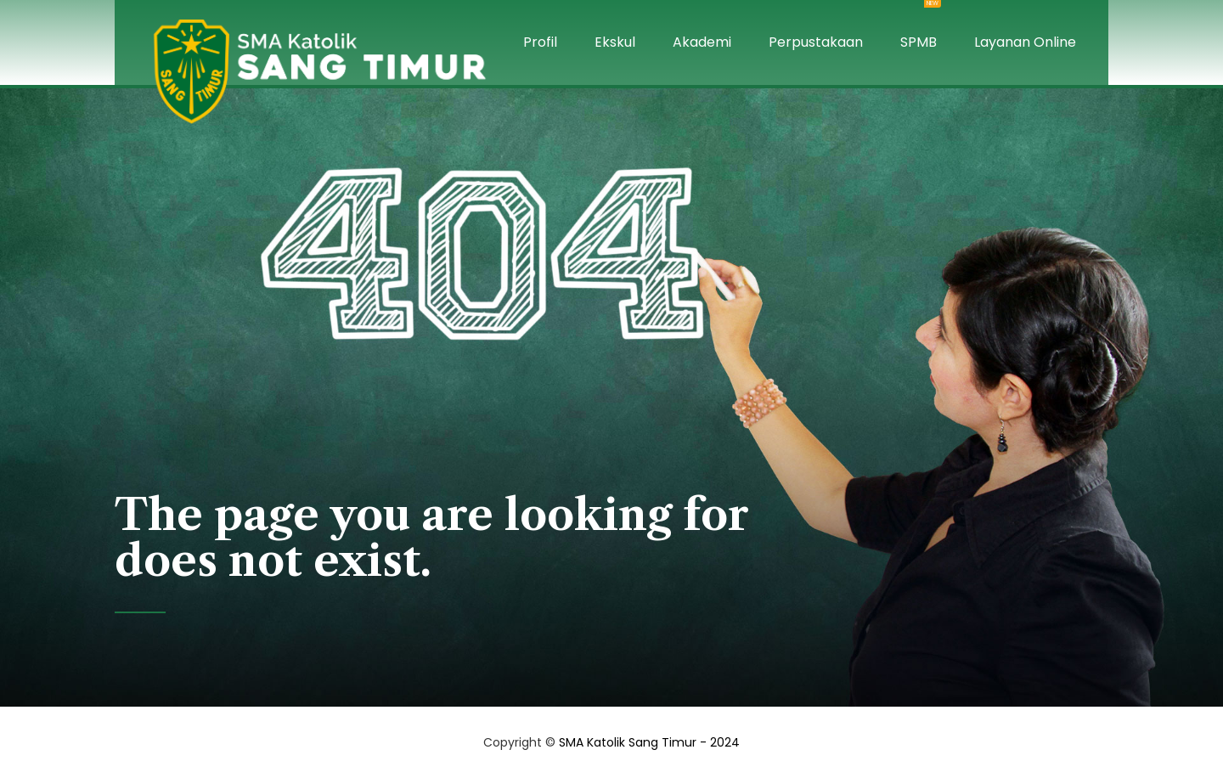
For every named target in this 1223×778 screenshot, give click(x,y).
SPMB (918, 26)
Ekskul (615, 42)
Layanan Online (1025, 42)
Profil (540, 42)
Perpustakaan (816, 42)
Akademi (702, 42)
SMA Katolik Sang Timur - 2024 (649, 742)
